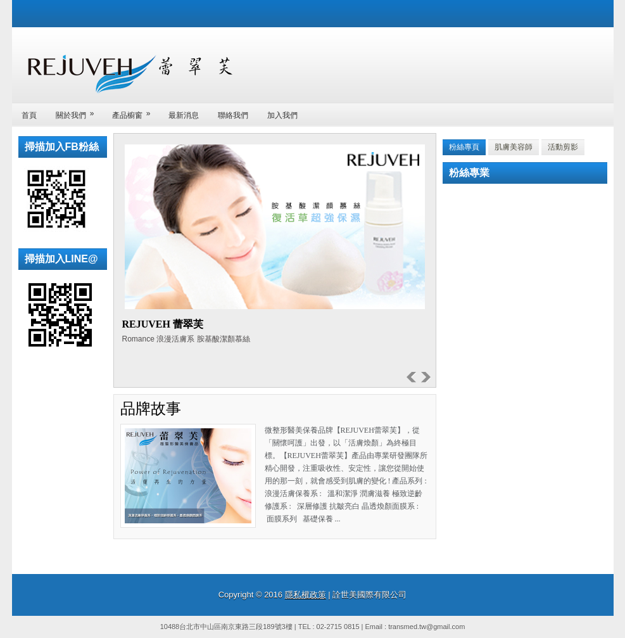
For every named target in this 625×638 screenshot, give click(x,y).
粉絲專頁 (464, 147)
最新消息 (183, 115)
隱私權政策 (305, 594)
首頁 (29, 115)
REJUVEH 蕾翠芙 (162, 324)
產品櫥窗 (135, 111)
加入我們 (282, 115)
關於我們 (79, 111)
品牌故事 (150, 408)
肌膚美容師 (514, 147)
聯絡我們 (233, 115)
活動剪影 (563, 147)
